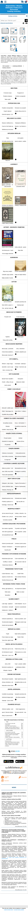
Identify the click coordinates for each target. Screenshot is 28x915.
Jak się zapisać (5, 66)
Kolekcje (11, 23)
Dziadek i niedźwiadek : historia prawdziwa (12, 737)
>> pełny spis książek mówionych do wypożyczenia (14, 858)
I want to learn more (8, 909)
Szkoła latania (7, 724)
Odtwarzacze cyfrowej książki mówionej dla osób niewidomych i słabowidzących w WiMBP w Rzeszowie (13, 831)
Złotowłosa (7, 745)
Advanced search (4, 23)
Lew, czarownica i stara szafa (10, 723)
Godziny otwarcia (6, 67)
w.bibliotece (7, 772)
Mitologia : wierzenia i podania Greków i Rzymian (13, 727)
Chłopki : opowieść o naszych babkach (11, 734)
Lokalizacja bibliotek (17, 66)
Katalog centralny (12, 16)
